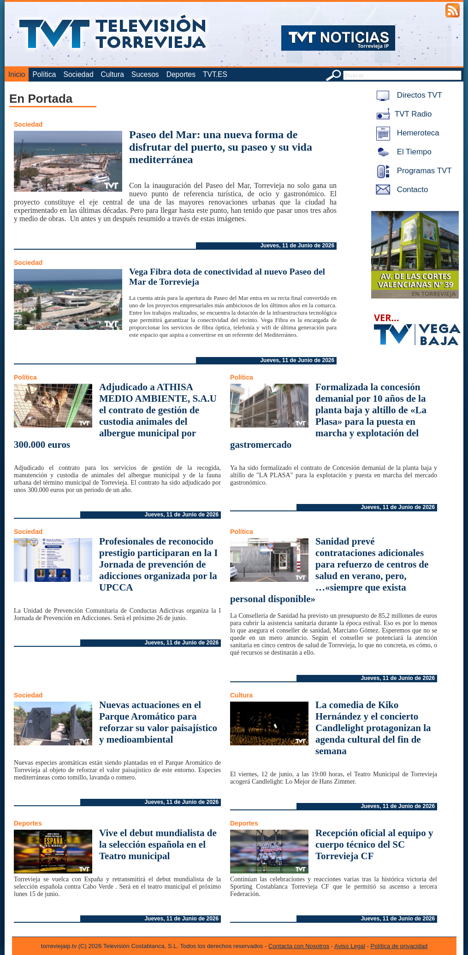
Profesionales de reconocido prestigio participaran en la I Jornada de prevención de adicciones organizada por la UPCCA (158, 564)
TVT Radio (402, 114)
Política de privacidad (399, 946)
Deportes (180, 74)
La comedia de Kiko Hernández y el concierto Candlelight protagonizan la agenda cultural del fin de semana (373, 727)
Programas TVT (412, 170)
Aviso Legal (349, 946)
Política (44, 74)
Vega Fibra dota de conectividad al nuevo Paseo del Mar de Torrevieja (227, 277)
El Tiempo (402, 151)
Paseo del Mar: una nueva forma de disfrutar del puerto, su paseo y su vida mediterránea (220, 147)
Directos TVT (407, 95)
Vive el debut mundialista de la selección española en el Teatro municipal (158, 844)
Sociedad (79, 74)
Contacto (400, 189)
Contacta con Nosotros (298, 946)
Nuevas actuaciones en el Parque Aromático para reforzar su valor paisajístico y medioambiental (158, 722)
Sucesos (145, 74)
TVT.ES (215, 74)
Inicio (16, 74)
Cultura (112, 74)
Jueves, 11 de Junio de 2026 (297, 245)
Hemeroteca (406, 133)
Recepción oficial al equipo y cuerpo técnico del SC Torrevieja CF (374, 844)
